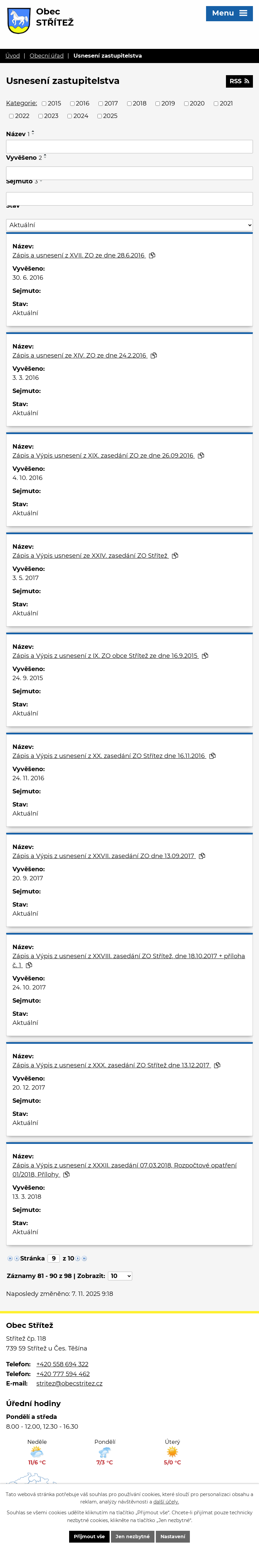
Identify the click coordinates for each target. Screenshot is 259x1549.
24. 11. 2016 (28, 778)
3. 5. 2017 (25, 578)
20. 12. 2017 (28, 1087)
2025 (110, 116)
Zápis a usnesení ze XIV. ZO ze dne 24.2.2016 (84, 355)
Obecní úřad (47, 55)
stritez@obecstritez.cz (69, 1383)
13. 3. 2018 (26, 1197)
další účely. (166, 1502)
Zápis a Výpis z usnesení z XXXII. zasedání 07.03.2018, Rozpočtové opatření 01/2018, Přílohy (124, 1170)
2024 (81, 116)
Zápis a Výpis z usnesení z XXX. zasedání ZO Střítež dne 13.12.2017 (116, 1065)
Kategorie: (21, 103)
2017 (111, 103)
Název (18, 134)
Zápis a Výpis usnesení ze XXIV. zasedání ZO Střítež (95, 555)
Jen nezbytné (133, 1536)
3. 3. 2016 (25, 378)
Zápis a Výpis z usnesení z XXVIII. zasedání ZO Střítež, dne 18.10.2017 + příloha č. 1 (128, 960)
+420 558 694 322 (62, 1364)
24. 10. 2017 (29, 987)
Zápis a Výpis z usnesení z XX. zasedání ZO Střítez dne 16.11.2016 (113, 756)
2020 (197, 103)
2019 (168, 103)
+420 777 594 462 (63, 1374)
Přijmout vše (89, 1536)
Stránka (32, 1258)
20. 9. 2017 (27, 878)
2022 (22, 116)
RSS (239, 81)
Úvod (12, 55)
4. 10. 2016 (27, 478)
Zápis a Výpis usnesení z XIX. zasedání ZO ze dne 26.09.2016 (108, 455)
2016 (82, 103)
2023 (51, 116)
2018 (139, 103)
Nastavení (173, 1536)
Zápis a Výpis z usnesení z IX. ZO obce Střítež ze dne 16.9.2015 (110, 656)
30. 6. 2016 (27, 277)
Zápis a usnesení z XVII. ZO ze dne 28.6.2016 (83, 255)
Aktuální (25, 313)
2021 (226, 103)
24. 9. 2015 (27, 678)
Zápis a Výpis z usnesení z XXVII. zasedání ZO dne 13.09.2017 (108, 856)
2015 (54, 103)
